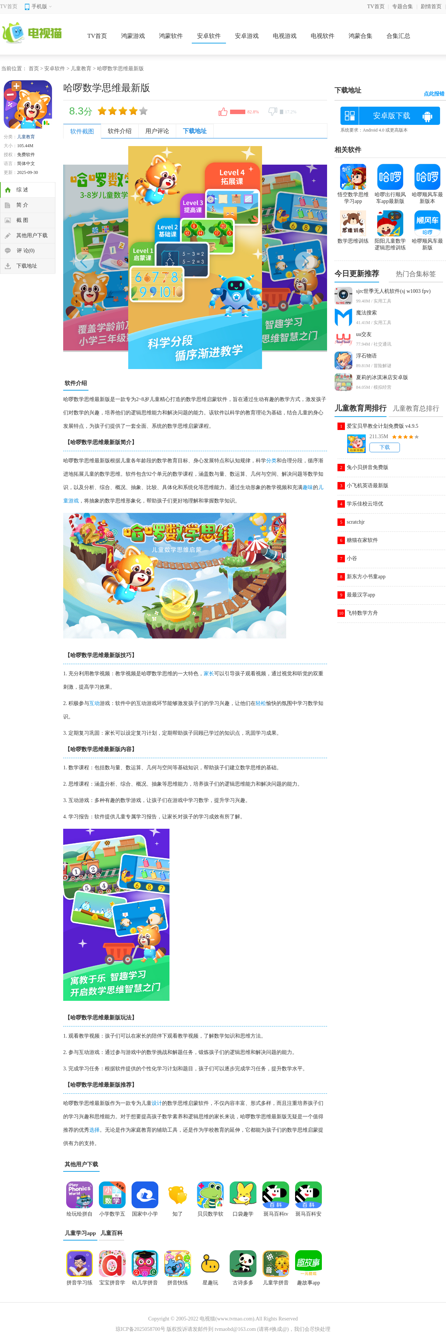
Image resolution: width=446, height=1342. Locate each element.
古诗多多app (243, 1285)
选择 (94, 1130)
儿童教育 (81, 68)
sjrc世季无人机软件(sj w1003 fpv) (393, 291)
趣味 (308, 487)
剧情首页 (431, 6)
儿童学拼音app (276, 1285)
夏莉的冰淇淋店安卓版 (382, 377)
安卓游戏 (247, 36)
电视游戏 (285, 36)
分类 (271, 460)
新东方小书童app (366, 576)
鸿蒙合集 (360, 36)
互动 (94, 703)
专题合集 (402, 6)
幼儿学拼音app (145, 1285)
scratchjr (356, 522)
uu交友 (364, 334)
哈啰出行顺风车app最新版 (390, 194)
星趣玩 (210, 1283)
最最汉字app (361, 595)
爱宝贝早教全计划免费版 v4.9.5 (382, 426)
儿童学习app (80, 1233)
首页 (34, 68)
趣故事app (308, 1283)
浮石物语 (366, 356)
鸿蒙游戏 (133, 36)
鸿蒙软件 (171, 36)
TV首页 (8, 6)
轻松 (261, 703)
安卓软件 (209, 36)
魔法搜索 (366, 313)
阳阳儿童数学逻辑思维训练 (390, 241)
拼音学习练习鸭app (80, 1285)
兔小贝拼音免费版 (367, 467)
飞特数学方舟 (362, 613)
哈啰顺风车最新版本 (427, 194)
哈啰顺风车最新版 (427, 241)
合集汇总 (398, 36)
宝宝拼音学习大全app (112, 1285)
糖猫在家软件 (362, 540)
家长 (209, 673)
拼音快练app (177, 1285)
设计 (157, 1103)
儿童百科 (111, 1233)
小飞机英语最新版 (367, 485)
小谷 (352, 558)
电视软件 (322, 36)
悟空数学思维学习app (353, 194)
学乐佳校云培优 (365, 504)
